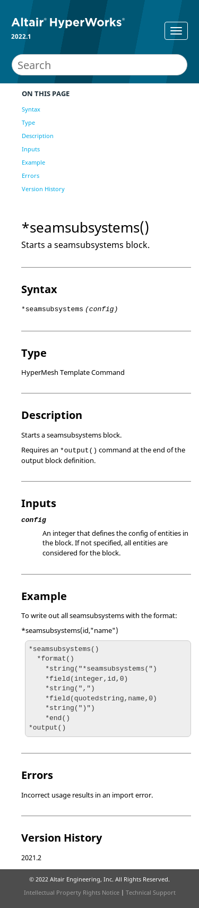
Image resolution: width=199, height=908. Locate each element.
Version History (43, 189)
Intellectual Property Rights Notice (71, 892)
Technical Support (151, 892)
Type (28, 122)
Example (33, 162)
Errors (30, 175)
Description (38, 136)
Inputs (31, 149)
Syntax (31, 109)
